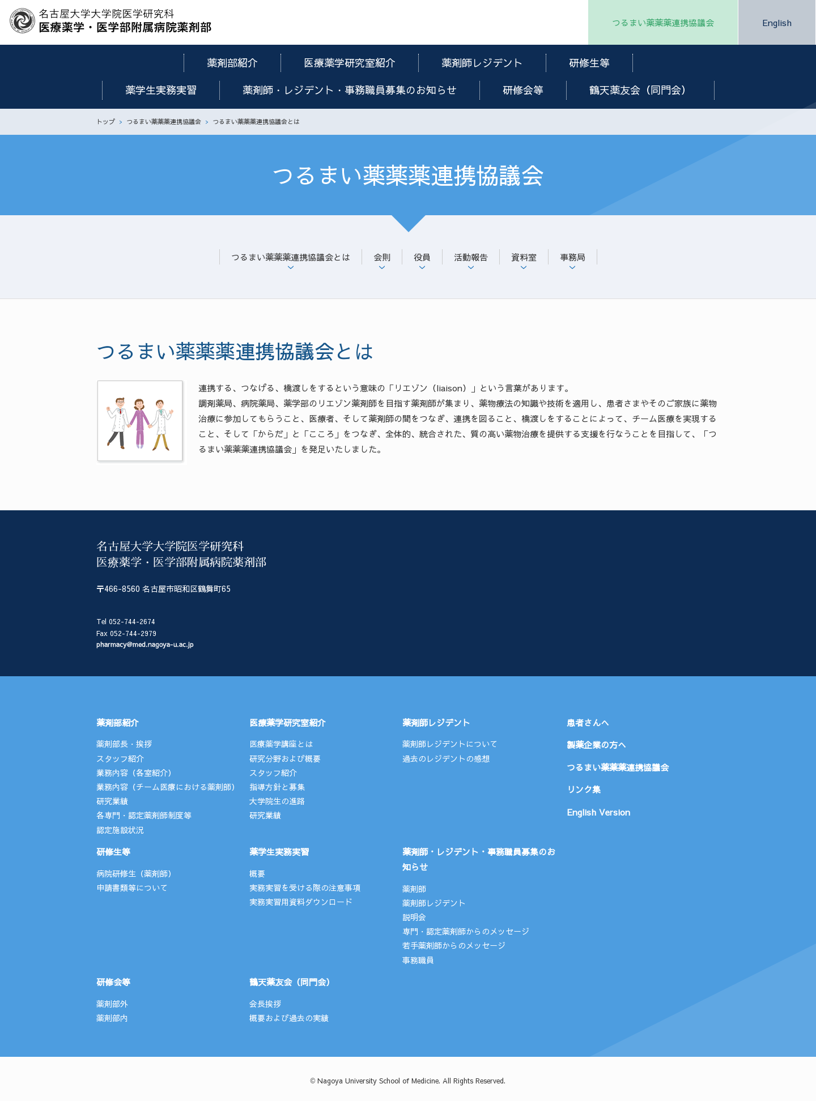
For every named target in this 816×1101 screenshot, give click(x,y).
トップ (105, 121)
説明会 (414, 917)
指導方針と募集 (277, 786)
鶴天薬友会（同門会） (640, 90)
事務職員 (418, 960)
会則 (381, 257)
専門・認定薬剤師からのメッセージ (465, 931)
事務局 (572, 257)
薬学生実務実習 (161, 90)
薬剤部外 (112, 1003)
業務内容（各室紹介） (136, 772)
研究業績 (112, 800)
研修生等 (589, 63)
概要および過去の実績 (289, 1017)
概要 (257, 873)
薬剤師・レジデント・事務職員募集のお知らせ (350, 90)
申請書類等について (132, 887)
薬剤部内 (112, 1017)
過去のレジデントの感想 (446, 758)
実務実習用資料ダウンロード (300, 901)
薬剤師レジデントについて (450, 743)
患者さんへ (588, 722)
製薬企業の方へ (596, 744)
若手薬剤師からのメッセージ (453, 945)
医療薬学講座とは (281, 743)
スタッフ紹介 (120, 758)
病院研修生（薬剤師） (136, 873)
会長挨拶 (265, 1003)
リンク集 (584, 789)
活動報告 (471, 257)
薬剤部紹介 (232, 63)
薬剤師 (414, 888)
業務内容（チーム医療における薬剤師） (167, 786)
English (777, 22)
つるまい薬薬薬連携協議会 (663, 22)
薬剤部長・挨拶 (124, 743)
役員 (422, 257)
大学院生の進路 (277, 800)
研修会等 (523, 90)
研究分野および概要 (285, 758)
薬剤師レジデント (482, 63)
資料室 (524, 257)
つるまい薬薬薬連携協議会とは (290, 257)
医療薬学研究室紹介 (350, 63)
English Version (598, 812)
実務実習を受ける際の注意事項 (304, 887)
